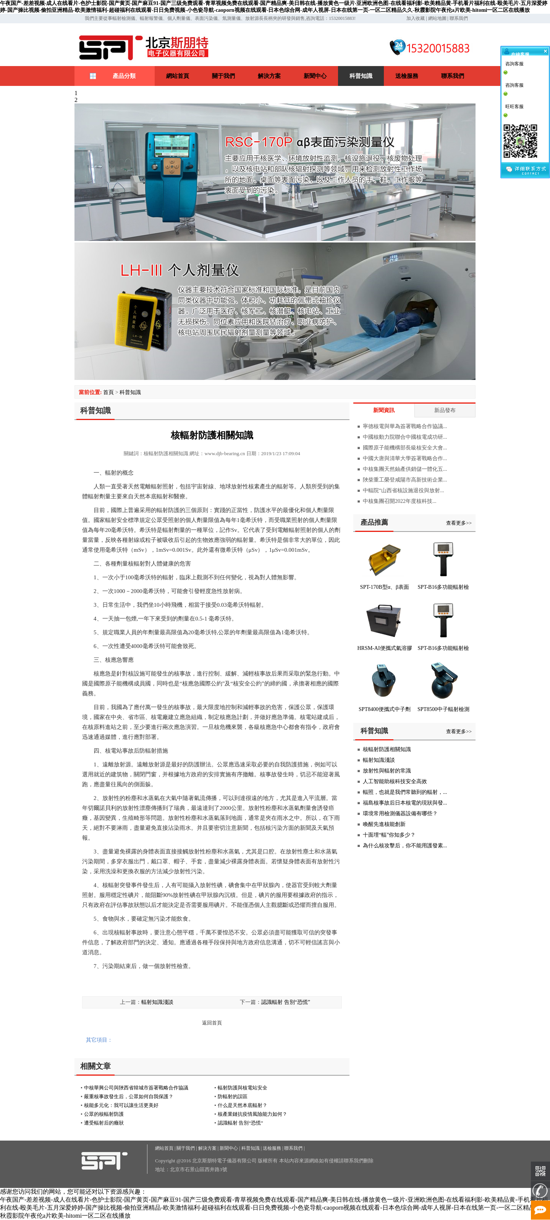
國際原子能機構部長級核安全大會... (405, 448)
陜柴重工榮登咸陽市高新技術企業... (405, 480)
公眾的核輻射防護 (104, 1114)
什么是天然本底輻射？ (242, 1105)
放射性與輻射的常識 (387, 771)
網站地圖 (437, 18)
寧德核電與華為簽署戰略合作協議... (405, 426)
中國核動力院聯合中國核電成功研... (405, 437)
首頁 (108, 392)
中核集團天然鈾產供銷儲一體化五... (405, 469)
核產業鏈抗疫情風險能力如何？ (252, 1114)
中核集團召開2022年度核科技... (400, 501)
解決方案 (269, 76)
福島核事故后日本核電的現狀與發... (405, 803)
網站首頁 (177, 76)
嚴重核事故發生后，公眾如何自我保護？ (128, 1096)
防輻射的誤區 (232, 1096)
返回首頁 (212, 1023)
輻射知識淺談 (157, 1002)
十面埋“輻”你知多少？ (389, 835)
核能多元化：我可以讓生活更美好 (121, 1105)
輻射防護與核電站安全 (242, 1088)
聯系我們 (459, 18)
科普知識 (360, 76)
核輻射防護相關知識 (387, 749)
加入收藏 (415, 18)
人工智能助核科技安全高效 (395, 781)
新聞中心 (315, 76)
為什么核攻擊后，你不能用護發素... (405, 845)
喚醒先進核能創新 (384, 824)
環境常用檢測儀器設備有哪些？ (400, 813)
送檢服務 (406, 76)
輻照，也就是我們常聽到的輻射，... (405, 792)
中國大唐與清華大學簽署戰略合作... (405, 458)
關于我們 (223, 76)
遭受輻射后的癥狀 (104, 1123)
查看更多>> (459, 523)
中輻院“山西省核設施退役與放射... (403, 490)
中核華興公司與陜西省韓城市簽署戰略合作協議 (136, 1088)
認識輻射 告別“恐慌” (285, 1002)
